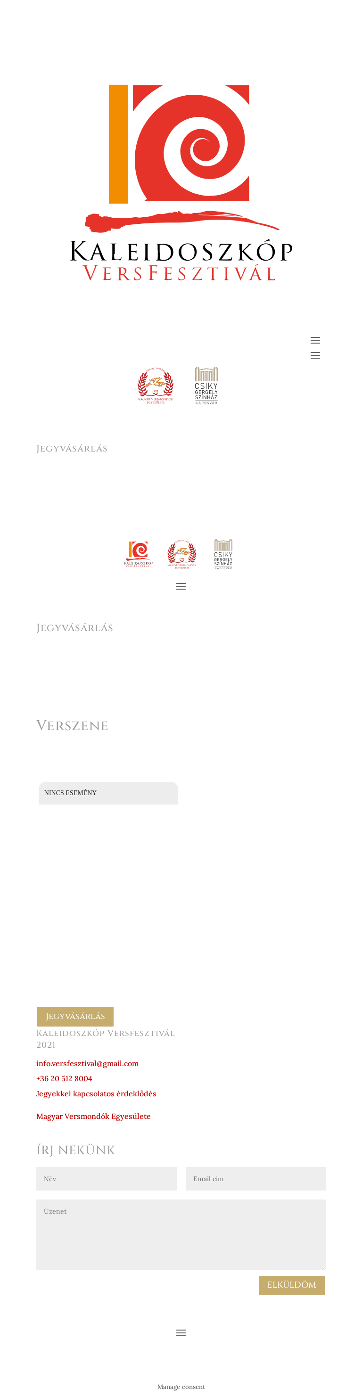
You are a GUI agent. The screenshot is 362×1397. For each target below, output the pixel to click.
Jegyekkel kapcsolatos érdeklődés (96, 1093)
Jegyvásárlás (75, 1016)
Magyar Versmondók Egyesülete (93, 1116)
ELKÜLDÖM (291, 1285)
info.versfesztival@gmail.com (87, 1063)
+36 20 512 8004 (64, 1078)
